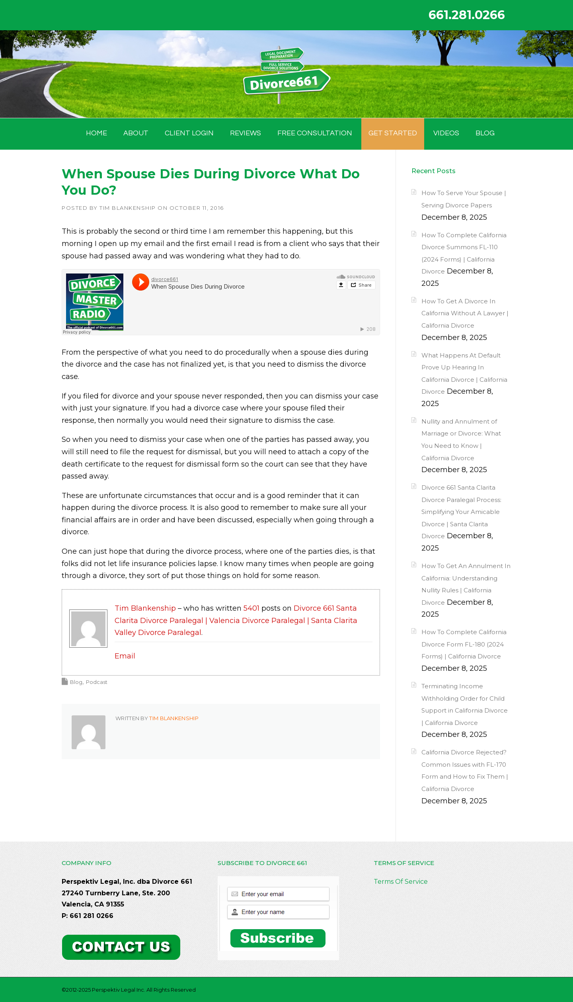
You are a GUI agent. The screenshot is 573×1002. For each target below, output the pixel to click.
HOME (96, 133)
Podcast (96, 682)
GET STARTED (392, 133)
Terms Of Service (401, 881)
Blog (76, 682)
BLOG (485, 133)
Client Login (189, 133)
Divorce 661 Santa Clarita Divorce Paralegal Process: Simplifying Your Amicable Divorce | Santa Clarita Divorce (461, 512)
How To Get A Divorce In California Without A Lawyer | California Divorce (465, 313)
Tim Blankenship (127, 208)
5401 (251, 608)
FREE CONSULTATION (314, 133)
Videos (446, 133)
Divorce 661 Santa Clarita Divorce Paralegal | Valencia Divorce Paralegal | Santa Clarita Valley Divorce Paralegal (236, 620)
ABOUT (135, 133)
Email (125, 656)
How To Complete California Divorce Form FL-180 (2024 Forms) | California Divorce (464, 644)
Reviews (245, 133)
